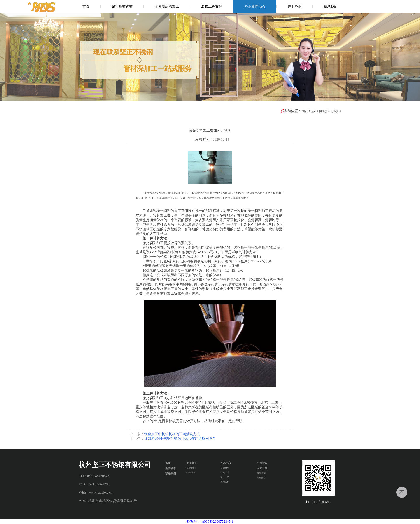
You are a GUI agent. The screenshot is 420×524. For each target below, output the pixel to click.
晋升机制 (261, 473)
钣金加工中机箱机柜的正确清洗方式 (172, 434)
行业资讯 (336, 111)
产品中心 (225, 463)
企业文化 (190, 468)
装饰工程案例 (211, 6)
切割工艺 (224, 472)
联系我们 (331, 6)
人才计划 (262, 468)
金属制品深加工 (167, 6)
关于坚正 (294, 6)
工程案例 (224, 481)
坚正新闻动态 (254, 6)
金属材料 (224, 468)
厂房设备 (262, 463)
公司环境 (190, 472)
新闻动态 (170, 468)
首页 (85, 6)
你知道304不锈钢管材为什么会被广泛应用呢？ (180, 438)
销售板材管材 (122, 6)
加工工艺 (224, 477)
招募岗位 (261, 478)
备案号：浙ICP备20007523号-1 (210, 521)
